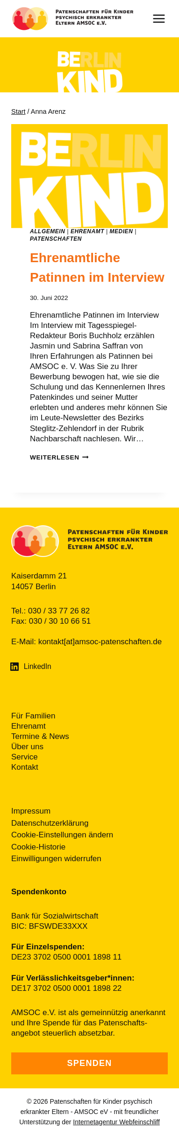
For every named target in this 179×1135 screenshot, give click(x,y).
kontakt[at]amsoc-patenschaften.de (100, 641)
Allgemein (47, 231)
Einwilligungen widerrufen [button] (56, 858)
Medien (121, 231)
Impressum (30, 811)
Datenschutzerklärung (49, 823)
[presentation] (89, 176)
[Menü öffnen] (163, 18)
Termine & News (40, 736)
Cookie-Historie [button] (38, 847)
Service (24, 756)
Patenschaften (56, 239)
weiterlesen (59, 457)
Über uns (27, 746)
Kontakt (24, 767)
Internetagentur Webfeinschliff (116, 1122)
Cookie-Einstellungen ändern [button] (62, 834)
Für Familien (33, 715)
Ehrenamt (87, 231)
